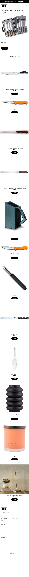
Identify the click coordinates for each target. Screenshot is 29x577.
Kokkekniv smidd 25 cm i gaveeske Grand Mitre (14, 89)
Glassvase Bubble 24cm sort (14, 414)
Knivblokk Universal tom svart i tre (14, 234)
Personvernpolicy (4, 545)
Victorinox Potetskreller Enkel (14, 294)
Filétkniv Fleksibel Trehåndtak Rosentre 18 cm (14, 148)
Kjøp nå (4, 48)
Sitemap (2, 547)
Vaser (2, 532)
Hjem (2, 13)
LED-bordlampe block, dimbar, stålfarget (14, 495)
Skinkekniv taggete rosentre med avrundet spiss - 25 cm (14, 188)
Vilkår (2, 543)
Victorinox (10, 41)
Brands (7, 41)
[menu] (27, 6)
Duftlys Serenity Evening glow (14, 455)
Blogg (2, 539)
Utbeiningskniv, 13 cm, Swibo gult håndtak (14, 108)
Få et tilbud (20, 1)
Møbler (2, 530)
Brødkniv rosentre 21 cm (14, 334)
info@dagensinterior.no (5, 520)
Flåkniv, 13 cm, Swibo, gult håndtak (14, 253)
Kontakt (2, 541)
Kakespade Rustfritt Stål (14, 374)
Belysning (2, 526)
